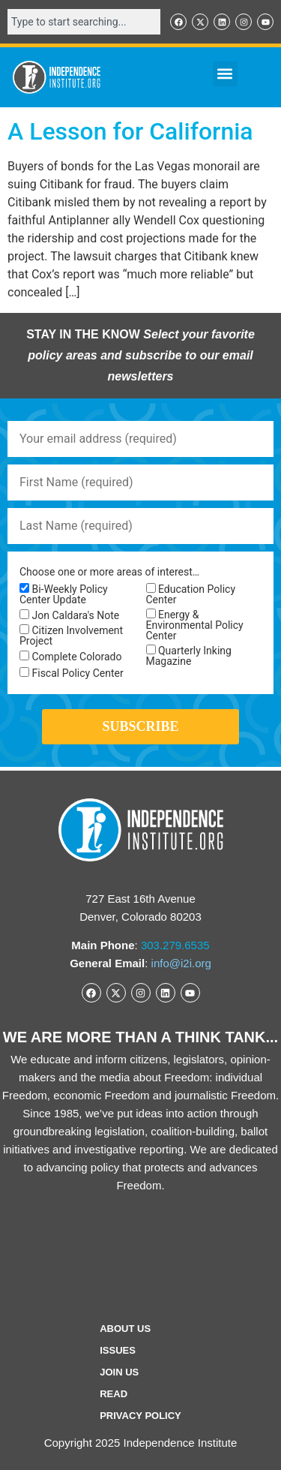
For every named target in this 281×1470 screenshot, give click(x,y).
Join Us (119, 1372)
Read (113, 1393)
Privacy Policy (140, 1415)
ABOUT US (125, 1328)
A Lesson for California (130, 131)
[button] (225, 74)
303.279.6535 (175, 945)
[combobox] (83, 22)
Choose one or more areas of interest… (109, 572)
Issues (118, 1350)
